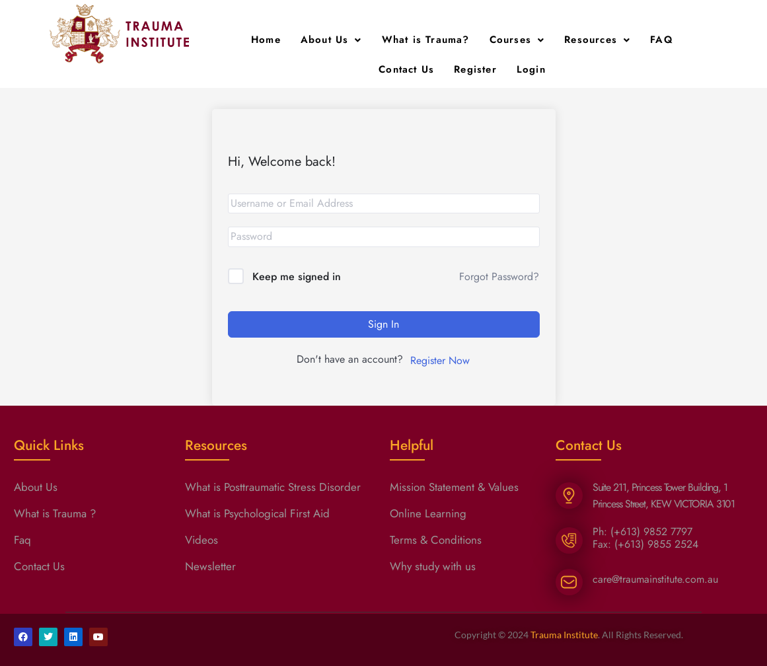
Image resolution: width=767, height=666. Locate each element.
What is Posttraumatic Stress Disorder (273, 487)
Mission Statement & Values (454, 487)
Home (266, 39)
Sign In (383, 324)
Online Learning (428, 513)
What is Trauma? (426, 39)
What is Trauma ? (55, 513)
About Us (331, 39)
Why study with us (433, 566)
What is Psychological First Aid (257, 513)
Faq (22, 540)
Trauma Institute (564, 634)
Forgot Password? (499, 276)
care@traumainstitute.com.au (655, 579)
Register (475, 69)
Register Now (440, 360)
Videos (201, 540)
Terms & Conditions (436, 540)
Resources (597, 39)
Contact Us (406, 69)
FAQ (661, 39)
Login (531, 69)
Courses (517, 39)
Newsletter (210, 566)
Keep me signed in (296, 276)
